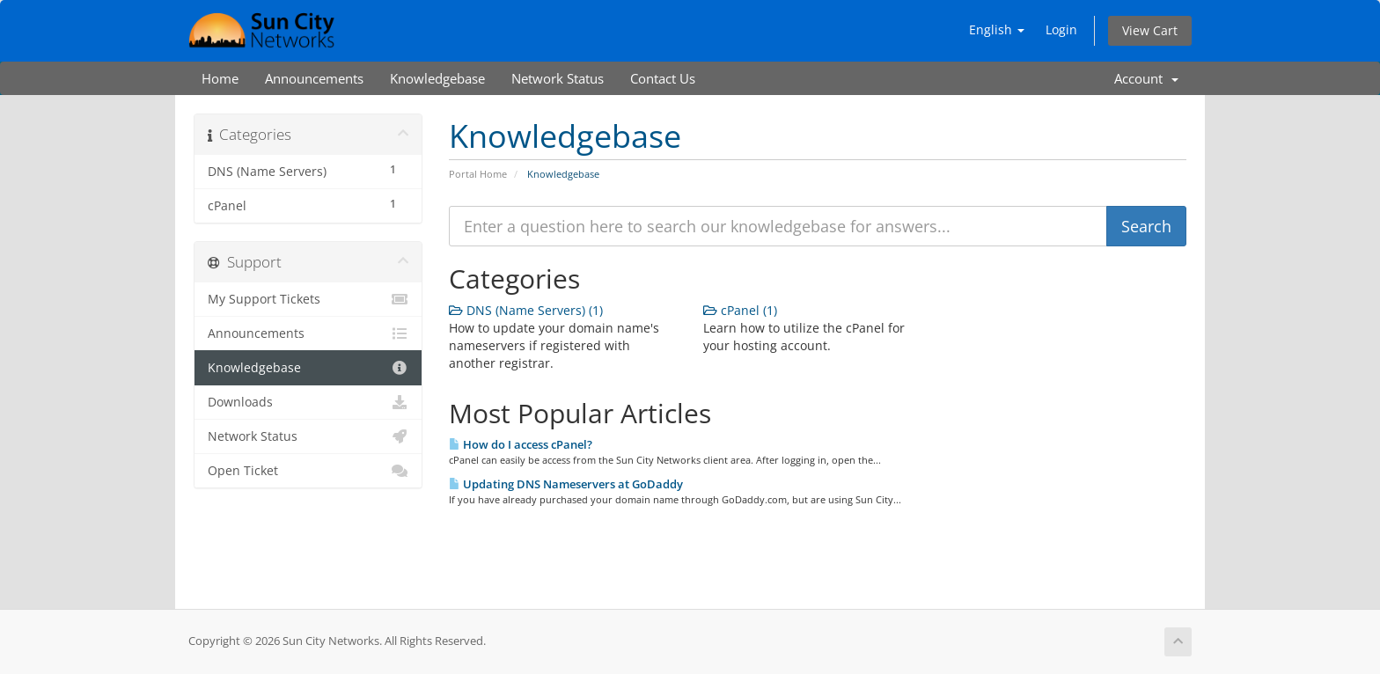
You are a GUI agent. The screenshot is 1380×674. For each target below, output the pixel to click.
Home (220, 78)
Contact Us (662, 78)
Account (1146, 78)
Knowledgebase (437, 78)
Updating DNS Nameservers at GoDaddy (566, 484)
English (996, 29)
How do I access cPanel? (520, 444)
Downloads (308, 402)
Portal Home (478, 173)
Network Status (557, 78)
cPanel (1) (740, 310)
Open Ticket (308, 470)
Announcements (314, 78)
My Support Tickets (308, 299)
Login (1061, 29)
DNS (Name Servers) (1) (526, 310)
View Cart (1150, 30)
